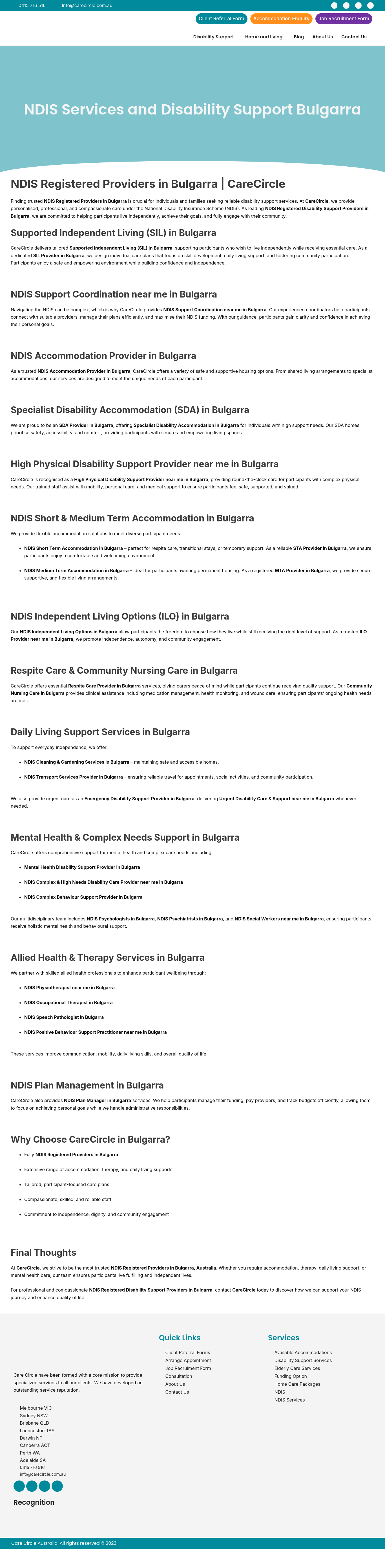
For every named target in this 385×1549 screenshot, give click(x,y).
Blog (299, 38)
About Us (322, 38)
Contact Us (354, 38)
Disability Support (213, 38)
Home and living (264, 38)
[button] (215, 38)
